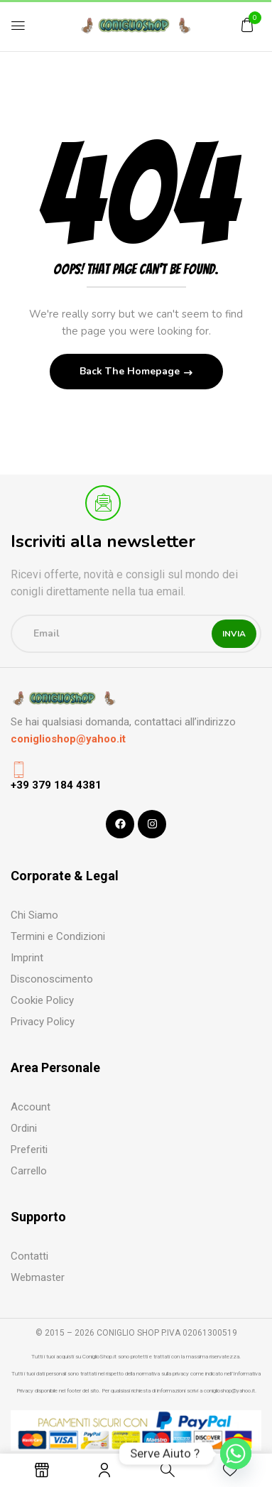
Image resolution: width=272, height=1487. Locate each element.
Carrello (29, 1170)
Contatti (29, 1256)
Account (30, 1107)
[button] (247, 25)
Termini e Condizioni (58, 936)
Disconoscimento (52, 979)
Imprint (27, 957)
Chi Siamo (34, 915)
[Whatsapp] (235, 1453)
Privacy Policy (43, 1021)
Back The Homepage (131, 371)
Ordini (24, 1128)
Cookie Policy (42, 1000)
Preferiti (29, 1149)
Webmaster (38, 1277)
